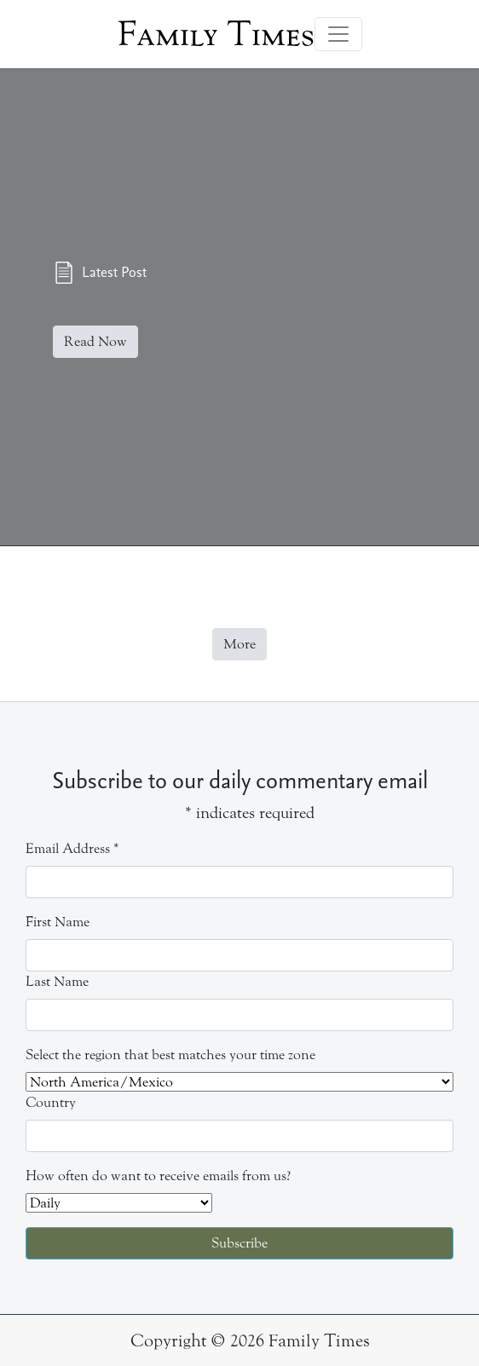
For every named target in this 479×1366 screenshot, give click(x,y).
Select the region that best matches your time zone (170, 1054)
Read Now (95, 341)
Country (51, 1102)
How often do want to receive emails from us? (158, 1175)
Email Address (72, 848)
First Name (57, 922)
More (239, 644)
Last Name (57, 981)
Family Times (216, 34)
